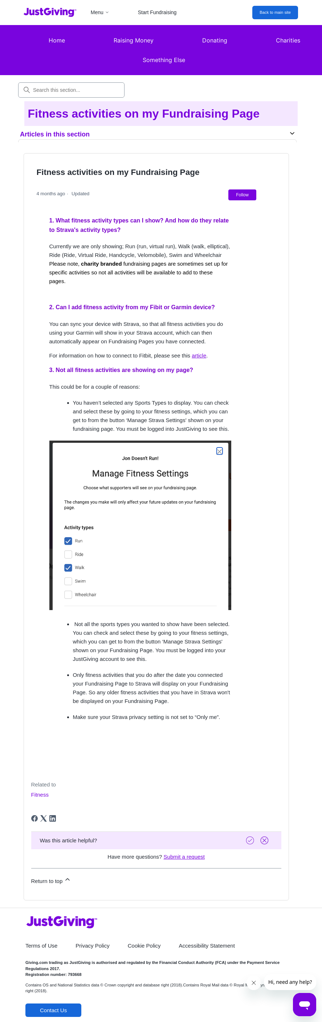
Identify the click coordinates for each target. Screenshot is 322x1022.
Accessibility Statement (207, 946)
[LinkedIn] (52, 818)
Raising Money (134, 40)
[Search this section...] (71, 90)
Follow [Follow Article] (242, 194)
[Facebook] (34, 818)
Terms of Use (41, 946)
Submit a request (184, 857)
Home (57, 40)
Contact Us (53, 1010)
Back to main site (275, 12)
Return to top (51, 880)
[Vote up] (250, 840)
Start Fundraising (157, 12)
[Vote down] (265, 840)
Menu (100, 12)
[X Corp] (43, 818)
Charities (288, 40)
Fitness (40, 795)
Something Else (164, 60)
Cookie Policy (144, 946)
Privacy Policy (92, 946)
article (199, 355)
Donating (214, 40)
